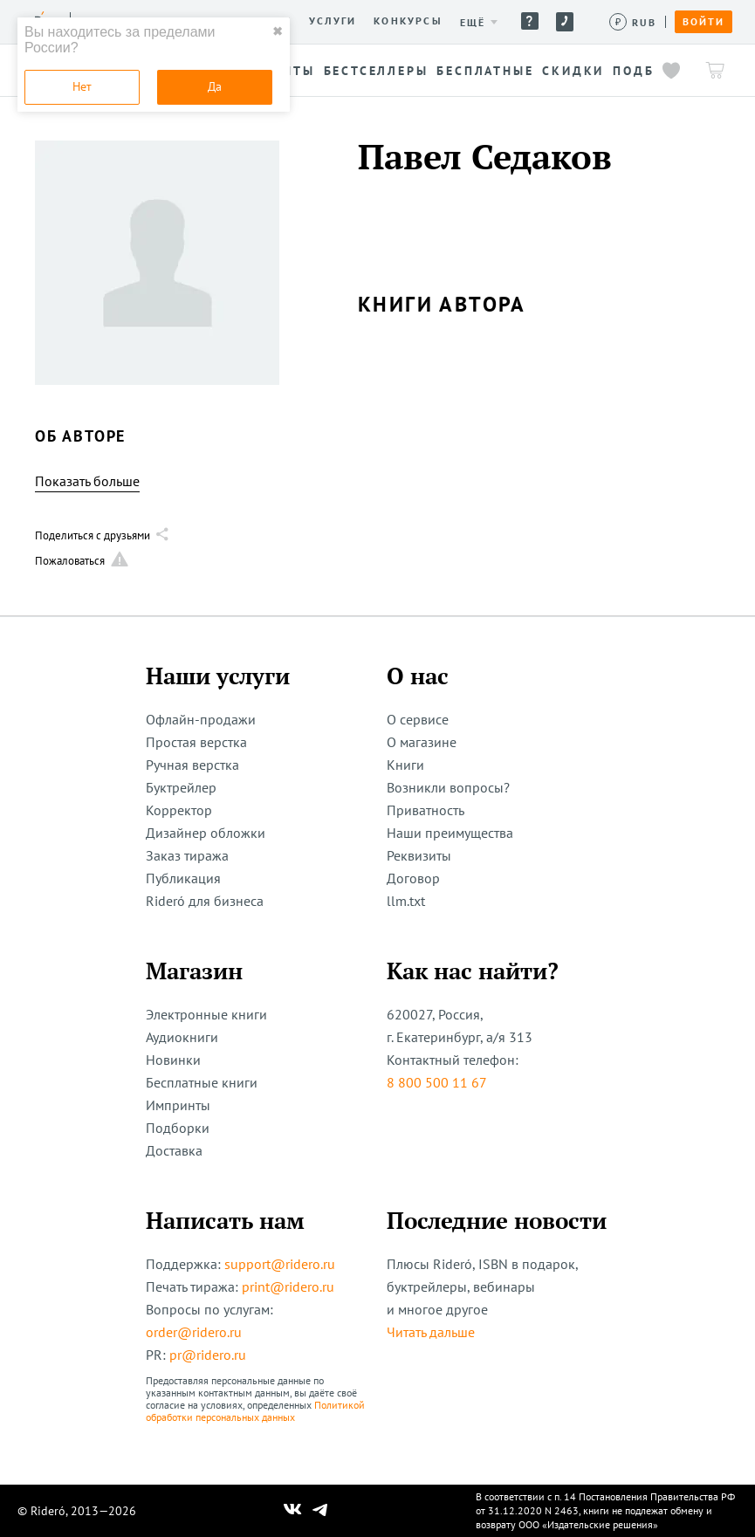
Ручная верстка (192, 764)
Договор (413, 878)
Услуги (332, 21)
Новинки (173, 1059)
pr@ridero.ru (207, 1354)
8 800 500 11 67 (437, 1082)
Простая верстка (196, 742)
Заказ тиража (187, 855)
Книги (405, 764)
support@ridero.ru (279, 1264)
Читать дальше (431, 1332)
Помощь (530, 21)
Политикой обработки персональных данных (255, 1411)
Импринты (178, 1105)
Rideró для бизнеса (205, 900)
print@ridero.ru (288, 1286)
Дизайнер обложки (205, 832)
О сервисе (418, 719)
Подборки (177, 1127)
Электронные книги (206, 1014)
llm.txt (406, 900)
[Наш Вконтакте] (293, 1511)
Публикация (183, 878)
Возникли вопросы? (448, 787)
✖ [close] (277, 31)
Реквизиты (419, 855)
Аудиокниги (182, 1037)
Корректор (179, 810)
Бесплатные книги (201, 1082)
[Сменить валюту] (633, 22)
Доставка (174, 1150)
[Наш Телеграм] (319, 1511)
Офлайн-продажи (201, 719)
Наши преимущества (450, 832)
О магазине (421, 742)
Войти (703, 22)
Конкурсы (408, 21)
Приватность (425, 810)
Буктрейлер (181, 787)
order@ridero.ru (194, 1332)
